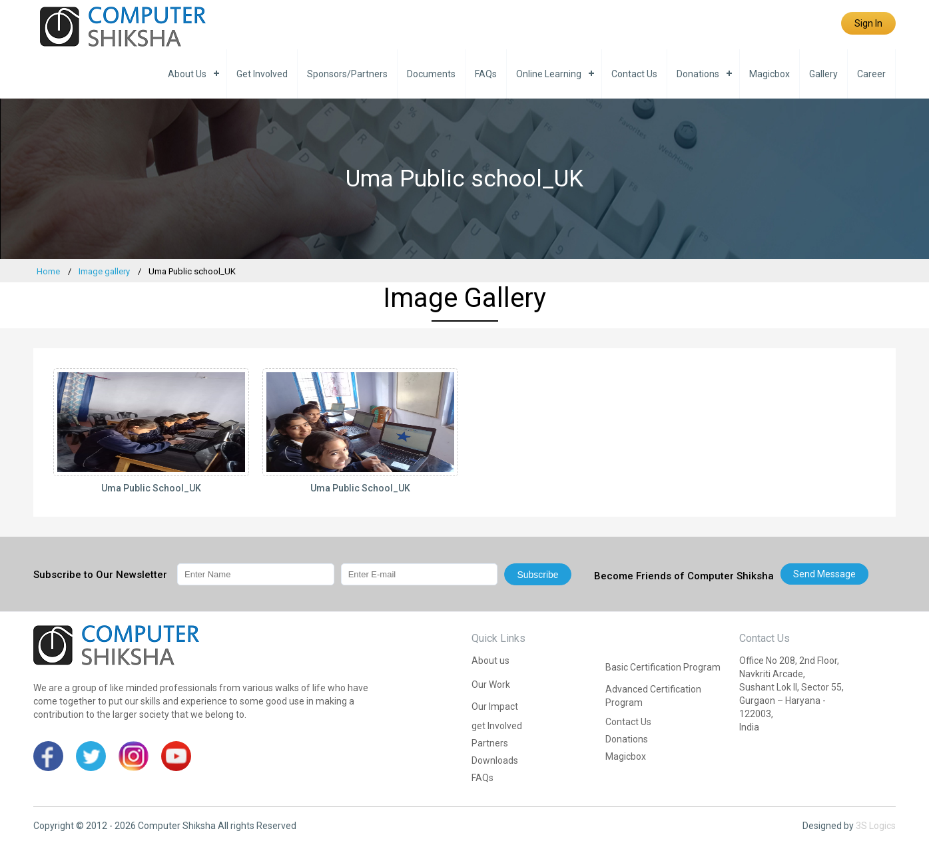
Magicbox (769, 74)
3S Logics (876, 825)
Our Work (490, 684)
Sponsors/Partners (347, 74)
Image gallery (104, 271)
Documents (431, 74)
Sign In (868, 23)
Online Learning (548, 74)
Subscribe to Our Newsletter (100, 575)
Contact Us (634, 74)
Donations (698, 74)
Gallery (823, 74)
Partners (489, 743)
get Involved (262, 74)
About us (187, 74)
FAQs (486, 74)
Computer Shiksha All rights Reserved (217, 825)
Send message (824, 574)
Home (48, 271)
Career (871, 74)
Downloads (494, 760)
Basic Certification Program (663, 667)
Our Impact (494, 706)
